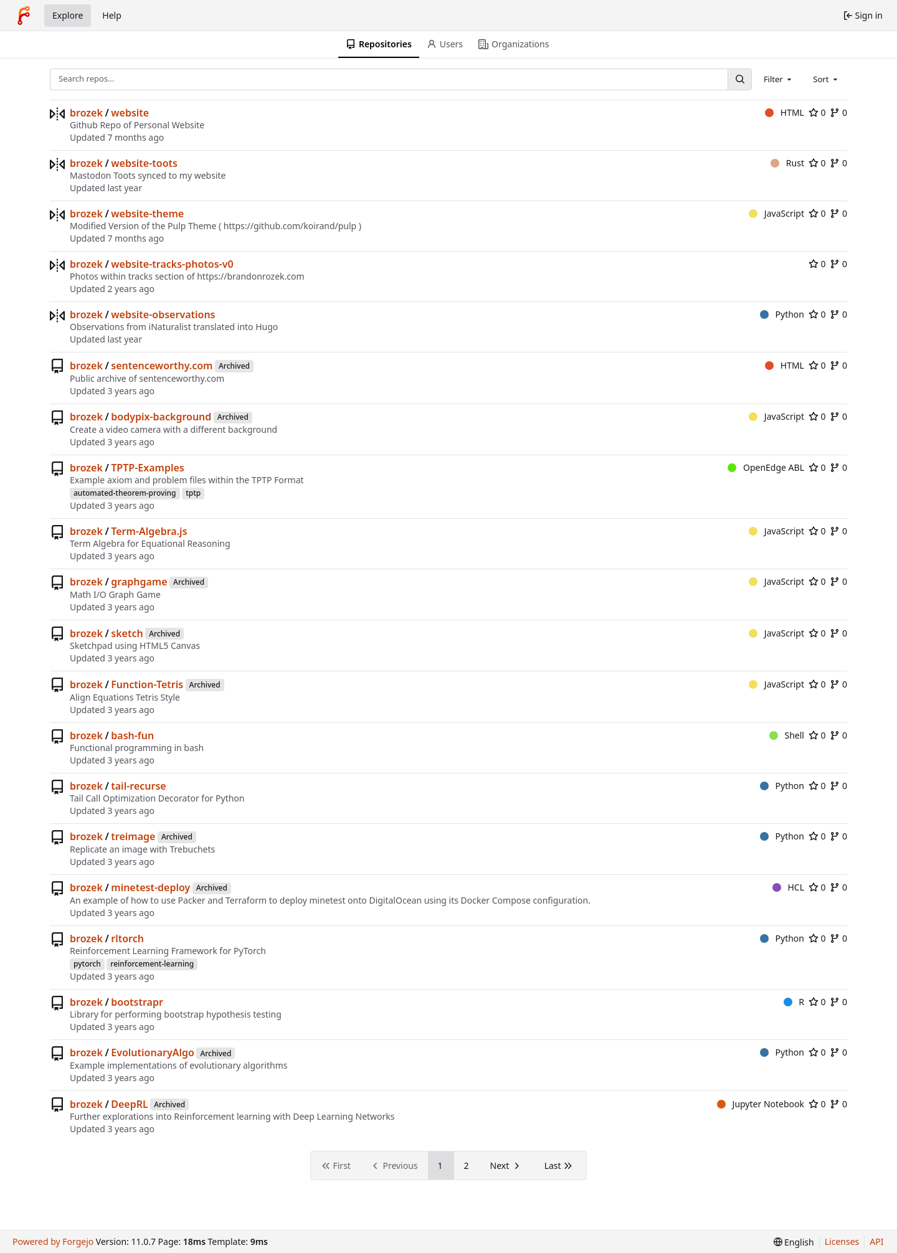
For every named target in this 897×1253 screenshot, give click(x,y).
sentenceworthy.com (161, 365)
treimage (133, 836)
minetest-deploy (150, 887)
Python (782, 314)
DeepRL (129, 1104)
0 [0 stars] (817, 112)
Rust (787, 163)
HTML (784, 112)
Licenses (842, 1241)
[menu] (794, 1242)
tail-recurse (138, 786)
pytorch (87, 963)
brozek (86, 112)
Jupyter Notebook (760, 1104)
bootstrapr (137, 1002)
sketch (127, 633)
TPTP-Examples (147, 467)
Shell (786, 735)
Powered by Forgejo (52, 1241)
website (130, 112)
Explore (67, 15)
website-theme (147, 213)
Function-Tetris (147, 684)
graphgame (139, 581)
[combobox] (778, 79)
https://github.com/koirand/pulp (290, 226)
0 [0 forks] (838, 112)
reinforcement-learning (152, 963)
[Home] (23, 15)
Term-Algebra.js (149, 531)
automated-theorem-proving (125, 493)
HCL (788, 887)
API (876, 1241)
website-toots (144, 163)
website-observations (163, 314)
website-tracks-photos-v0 (172, 264)
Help (111, 15)
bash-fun (132, 735)
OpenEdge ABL (766, 467)
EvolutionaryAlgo (152, 1052)
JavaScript (776, 213)
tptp (193, 493)
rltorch (127, 938)
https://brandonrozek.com (250, 276)
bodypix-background (161, 416)
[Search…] (739, 79)
